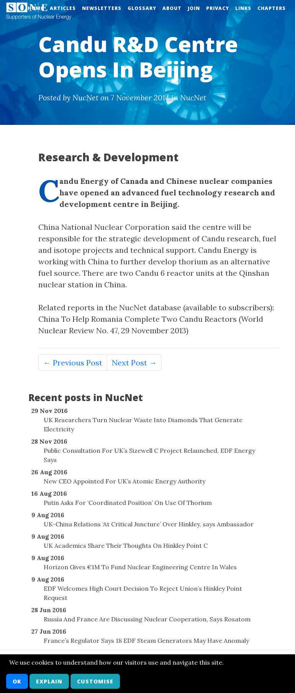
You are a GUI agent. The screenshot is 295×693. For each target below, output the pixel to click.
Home (36, 8)
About (172, 8)
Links (243, 8)
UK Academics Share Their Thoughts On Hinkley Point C (126, 545)
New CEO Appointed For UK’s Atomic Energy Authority (124, 481)
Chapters (271, 8)
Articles (63, 8)
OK (17, 681)
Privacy (217, 8)
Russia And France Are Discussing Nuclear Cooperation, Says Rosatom (147, 619)
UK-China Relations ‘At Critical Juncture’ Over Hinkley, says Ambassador (149, 524)
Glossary (142, 8)
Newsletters (101, 8)
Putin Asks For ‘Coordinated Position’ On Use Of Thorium (128, 502)
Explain (49, 681)
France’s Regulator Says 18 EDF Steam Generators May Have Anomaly (146, 640)
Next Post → (134, 362)
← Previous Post (72, 362)
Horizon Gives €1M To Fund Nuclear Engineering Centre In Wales (140, 567)
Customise (95, 681)
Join (194, 8)
